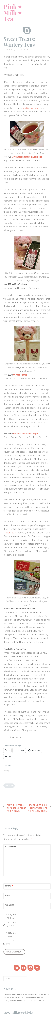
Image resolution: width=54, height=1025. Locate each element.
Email (9, 895)
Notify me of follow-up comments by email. (11, 920)
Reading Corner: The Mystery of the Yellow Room (37, 808)
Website (9, 905)
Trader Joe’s (9, 532)
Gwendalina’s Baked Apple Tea (27, 156)
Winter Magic (20, 374)
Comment (10, 848)
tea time (9, 785)
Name (9, 885)
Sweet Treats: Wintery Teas (19, 41)
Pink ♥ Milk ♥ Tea (12, 12)
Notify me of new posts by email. (11, 938)
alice (27, 50)
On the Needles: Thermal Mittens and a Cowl (16, 808)
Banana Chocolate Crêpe (25, 433)
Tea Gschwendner (31, 107)
